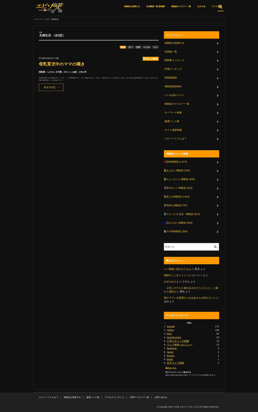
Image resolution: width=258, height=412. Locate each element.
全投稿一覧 (171, 51)
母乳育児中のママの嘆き (62, 64)
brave (170, 359)
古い (130, 47)
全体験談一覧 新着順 (155, 6)
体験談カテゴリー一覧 (181, 6)
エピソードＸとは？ (176, 138)
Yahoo (170, 330)
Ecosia (170, 355)
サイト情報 (217, 6)
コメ (155, 47)
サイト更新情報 (173, 130)
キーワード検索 (173, 112)
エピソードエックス (189, 407)
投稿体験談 (171, 77)
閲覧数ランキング (174, 60)
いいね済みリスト (174, 95)
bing (169, 333)
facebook (172, 348)
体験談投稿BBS (173, 86)
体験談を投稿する (132, 6)
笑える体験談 (177, 196)
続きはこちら (171, 368)
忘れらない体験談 (179, 222)
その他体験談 (176, 231)
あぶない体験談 (178, 170)
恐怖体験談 (176, 161)
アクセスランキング (114, 397)
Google (171, 326)
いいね (147, 47)
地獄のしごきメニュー (176, 275)
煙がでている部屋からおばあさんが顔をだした (190, 297)
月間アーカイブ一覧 (139, 397)
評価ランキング (173, 69)
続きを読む (50, 87)
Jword (170, 352)
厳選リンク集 (172, 121)
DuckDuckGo (174, 337)
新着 (123, 47)
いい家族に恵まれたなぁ (177, 269)
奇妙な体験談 (176, 205)
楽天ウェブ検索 (175, 363)
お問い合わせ (161, 397)
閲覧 (138, 47)
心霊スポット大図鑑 (178, 341)
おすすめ (201, 6)
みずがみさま (171, 281)
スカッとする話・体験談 (183, 214)
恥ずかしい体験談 (179, 188)
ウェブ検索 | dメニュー (179, 344)
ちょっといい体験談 (180, 179)
